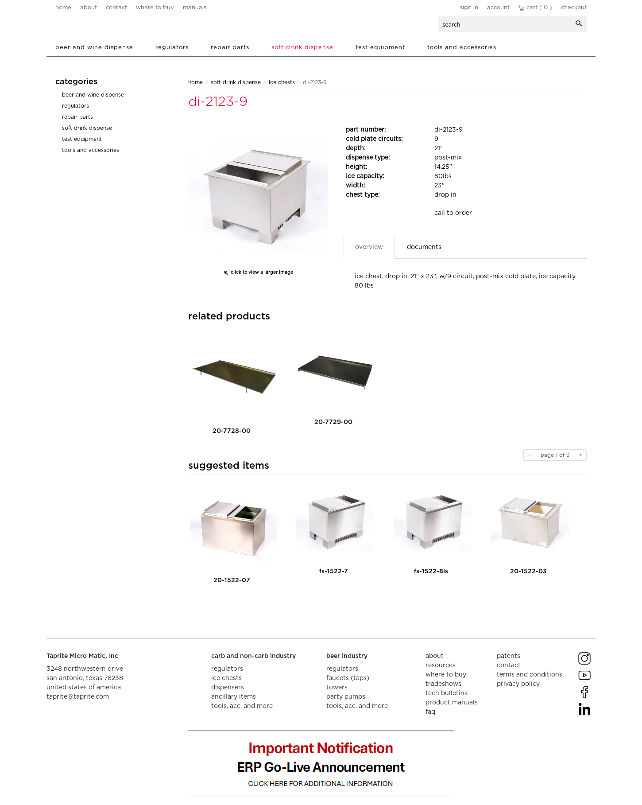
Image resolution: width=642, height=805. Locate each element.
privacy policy (518, 684)
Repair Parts (230, 48)
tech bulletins (446, 693)
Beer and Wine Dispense (94, 48)
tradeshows (443, 684)
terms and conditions (529, 675)
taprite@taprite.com (77, 697)
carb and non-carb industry (253, 656)
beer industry (346, 656)
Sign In (469, 8)
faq (430, 712)
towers (337, 687)
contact (116, 8)
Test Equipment (380, 48)
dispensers (227, 687)
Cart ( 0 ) (535, 8)
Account (498, 8)
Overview (369, 247)
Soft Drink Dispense (302, 48)
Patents (508, 656)
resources (440, 665)
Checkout (574, 8)
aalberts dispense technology (108, 26)
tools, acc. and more (242, 706)
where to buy (155, 8)
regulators (227, 669)
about (88, 8)
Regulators (172, 48)
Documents (424, 247)
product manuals (451, 703)
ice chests (226, 678)
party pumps (345, 697)
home (63, 8)
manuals (194, 8)
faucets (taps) (347, 678)
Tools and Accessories (461, 48)
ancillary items (233, 697)
